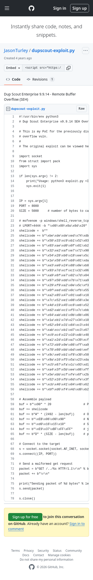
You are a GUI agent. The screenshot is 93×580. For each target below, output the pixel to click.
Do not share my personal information (46, 559)
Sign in (59, 8)
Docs (25, 555)
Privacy (29, 551)
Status (57, 551)
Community (73, 551)
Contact (38, 555)
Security (43, 551)
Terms (15, 551)
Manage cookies (59, 555)
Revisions (41, 79)
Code (13, 79)
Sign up (79, 8)
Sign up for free (25, 517)
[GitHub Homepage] (32, 567)
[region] (46, 307)
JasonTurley (16, 50)
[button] (68, 67)
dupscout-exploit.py (53, 50)
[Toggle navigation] (7, 8)
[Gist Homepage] (31, 8)
